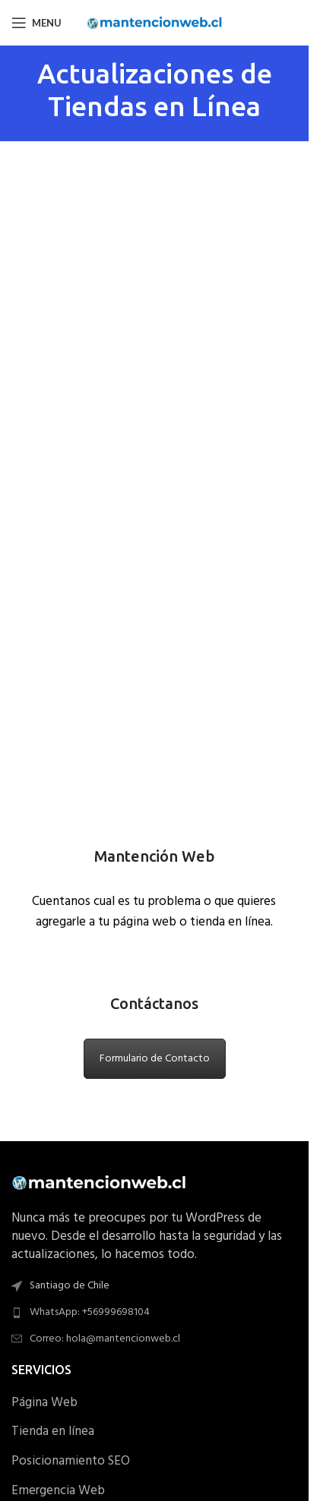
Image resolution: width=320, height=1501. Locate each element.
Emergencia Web (58, 1491)
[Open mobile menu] (36, 23)
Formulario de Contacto (155, 1058)
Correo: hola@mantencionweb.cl (105, 1339)
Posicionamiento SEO (70, 1461)
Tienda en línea (52, 1432)
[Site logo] (155, 22)
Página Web (44, 1403)
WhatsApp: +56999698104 (90, 1312)
